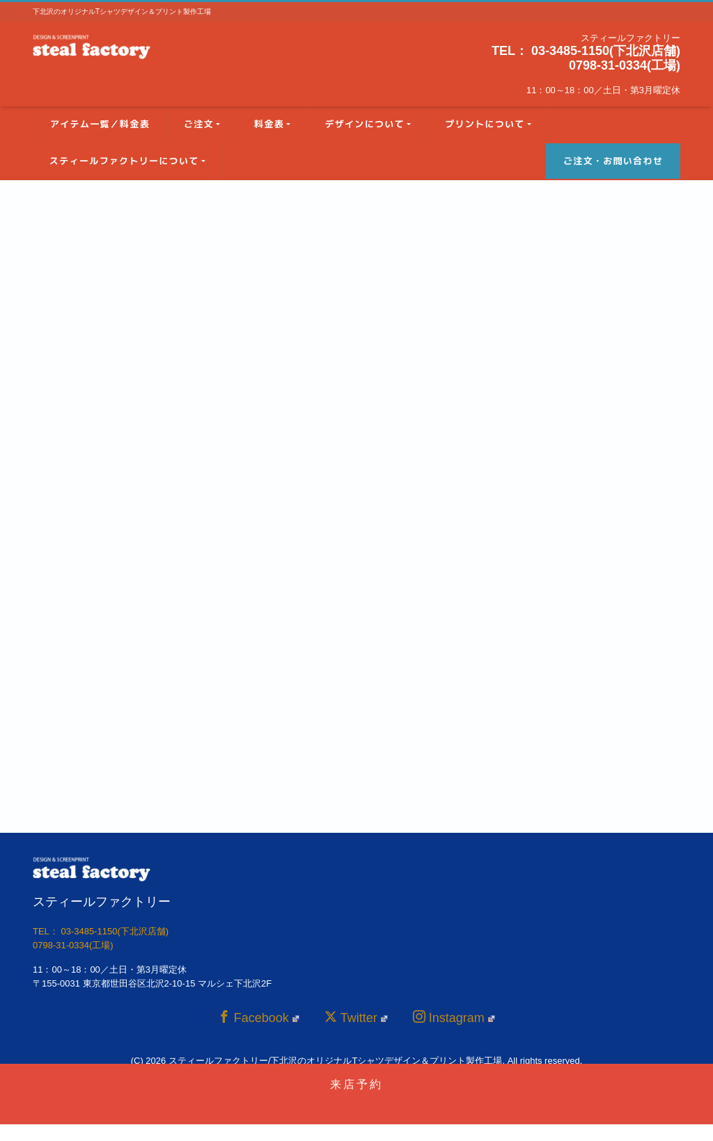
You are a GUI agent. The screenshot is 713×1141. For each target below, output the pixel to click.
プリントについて (484, 124)
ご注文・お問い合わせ (613, 160)
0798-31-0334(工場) (624, 65)
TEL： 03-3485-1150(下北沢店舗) (586, 51)
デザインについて (364, 124)
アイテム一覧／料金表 (100, 124)
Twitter (356, 1017)
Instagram (454, 1017)
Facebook (258, 1017)
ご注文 (199, 124)
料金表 (269, 124)
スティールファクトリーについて (124, 160)
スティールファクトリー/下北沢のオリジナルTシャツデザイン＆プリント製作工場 (336, 1060)
